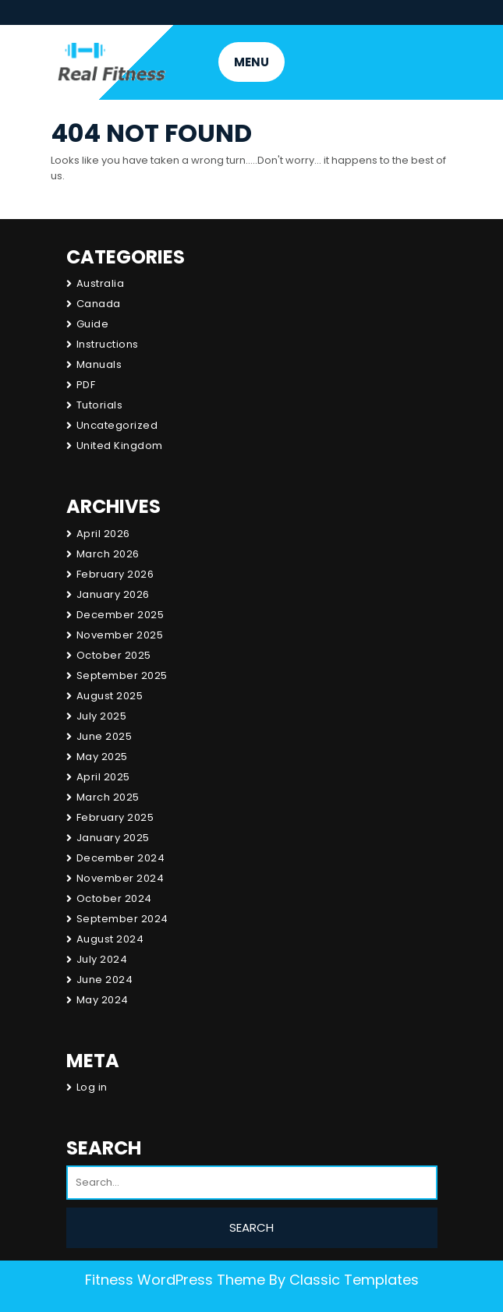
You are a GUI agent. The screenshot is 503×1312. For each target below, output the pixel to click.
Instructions (107, 344)
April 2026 (103, 533)
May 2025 (102, 756)
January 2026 (113, 594)
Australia (100, 283)
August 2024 (110, 939)
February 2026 (115, 574)
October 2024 (114, 898)
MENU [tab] (251, 62)
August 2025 (109, 695)
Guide (92, 324)
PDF (86, 384)
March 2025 (108, 797)
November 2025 (120, 635)
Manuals (99, 364)
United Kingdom (119, 445)
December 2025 (120, 614)
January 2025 (113, 837)
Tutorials (99, 405)
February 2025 (115, 817)
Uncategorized (117, 425)
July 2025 (101, 716)
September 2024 (122, 918)
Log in (92, 1087)
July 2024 (102, 959)
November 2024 (120, 878)
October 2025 (113, 655)
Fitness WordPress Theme (175, 1279)
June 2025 (104, 736)
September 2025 (122, 675)
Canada (98, 303)
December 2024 (120, 858)
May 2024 (102, 999)
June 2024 (104, 979)
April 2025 (103, 776)
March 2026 (108, 553)
